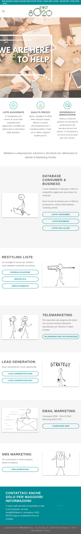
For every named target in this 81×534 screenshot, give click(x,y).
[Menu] (3, 11)
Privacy (47, 531)
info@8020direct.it (14, 512)
